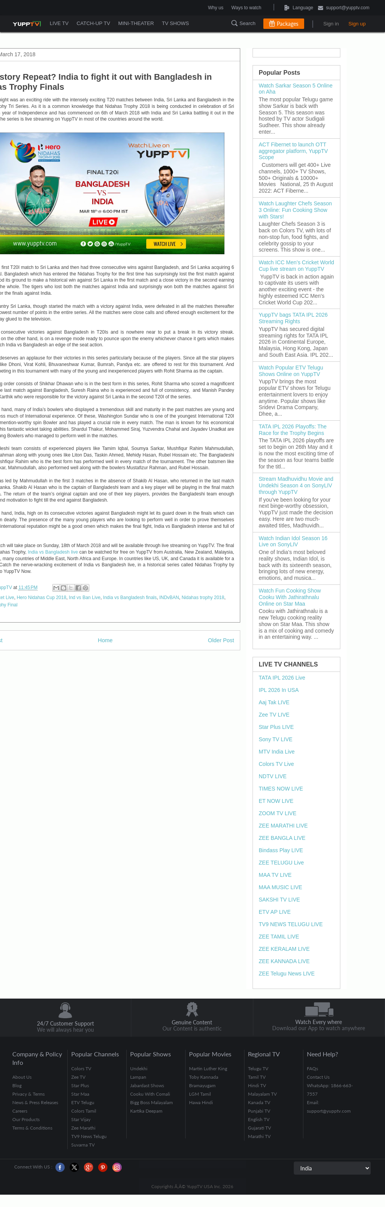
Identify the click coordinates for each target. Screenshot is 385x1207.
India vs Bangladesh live (53, 552)
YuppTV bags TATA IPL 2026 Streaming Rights (293, 318)
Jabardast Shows (147, 1085)
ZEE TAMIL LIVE (279, 936)
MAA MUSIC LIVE (280, 887)
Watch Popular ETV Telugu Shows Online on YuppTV (291, 370)
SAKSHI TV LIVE (279, 899)
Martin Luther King (208, 1068)
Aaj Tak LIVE (274, 702)
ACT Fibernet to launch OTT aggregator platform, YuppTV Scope (293, 151)
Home (105, 640)
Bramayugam (202, 1085)
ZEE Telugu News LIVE (287, 973)
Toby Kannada (203, 1077)
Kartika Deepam (146, 1111)
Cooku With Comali (150, 1094)
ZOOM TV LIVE (277, 813)
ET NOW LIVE (276, 801)
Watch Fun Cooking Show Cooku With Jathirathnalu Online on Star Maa (290, 597)
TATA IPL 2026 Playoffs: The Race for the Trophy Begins (292, 429)
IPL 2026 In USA (279, 690)
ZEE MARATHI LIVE (283, 826)
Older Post (221, 640)
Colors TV (81, 1068)
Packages (287, 23)
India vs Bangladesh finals (130, 597)
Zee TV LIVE (274, 715)
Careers (19, 1111)
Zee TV (78, 1077)
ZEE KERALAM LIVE (284, 949)
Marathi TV (259, 1136)
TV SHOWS (177, 23)
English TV (259, 1119)
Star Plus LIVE (276, 727)
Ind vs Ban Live (84, 597)
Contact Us (318, 1077)
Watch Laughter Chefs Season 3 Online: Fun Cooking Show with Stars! (295, 210)
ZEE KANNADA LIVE (284, 961)
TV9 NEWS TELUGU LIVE (291, 924)
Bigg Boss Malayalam (151, 1102)
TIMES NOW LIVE (281, 789)
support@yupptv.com (344, 8)
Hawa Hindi (201, 1102)
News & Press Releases (35, 1102)
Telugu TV (258, 1068)
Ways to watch (246, 7)
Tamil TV (257, 1077)
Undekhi (138, 1068)
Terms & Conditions (32, 1128)
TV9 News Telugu (89, 1136)
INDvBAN (169, 597)
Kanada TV (259, 1102)
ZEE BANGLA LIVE (282, 838)
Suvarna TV (83, 1145)
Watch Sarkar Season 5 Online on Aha (296, 88)
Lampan (138, 1077)
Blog (17, 1085)
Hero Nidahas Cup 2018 (41, 597)
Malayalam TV (262, 1094)
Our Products (26, 1119)
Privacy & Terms (28, 1094)
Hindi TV (257, 1085)
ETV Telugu (82, 1102)
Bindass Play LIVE (281, 850)
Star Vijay (80, 1119)
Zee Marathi (83, 1128)
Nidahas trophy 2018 (203, 597)
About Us (22, 1077)
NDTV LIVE (272, 776)
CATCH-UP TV (94, 23)
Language (280, 7)
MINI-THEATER (137, 23)
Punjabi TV (259, 1111)
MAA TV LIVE (275, 875)
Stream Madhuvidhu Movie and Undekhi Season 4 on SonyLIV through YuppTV (296, 485)
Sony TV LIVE (276, 739)
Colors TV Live (276, 764)
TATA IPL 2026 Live (282, 678)
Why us (215, 7)
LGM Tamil (200, 1094)
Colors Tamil (83, 1111)
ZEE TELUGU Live (281, 863)
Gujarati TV (259, 1128)
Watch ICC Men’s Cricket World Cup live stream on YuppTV (296, 265)
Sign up (357, 24)
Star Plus (80, 1085)
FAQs (312, 1068)
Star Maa (80, 1094)
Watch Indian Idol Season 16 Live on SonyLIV (293, 541)
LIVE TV (59, 23)
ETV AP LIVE (275, 912)
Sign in (331, 24)
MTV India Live (277, 752)
